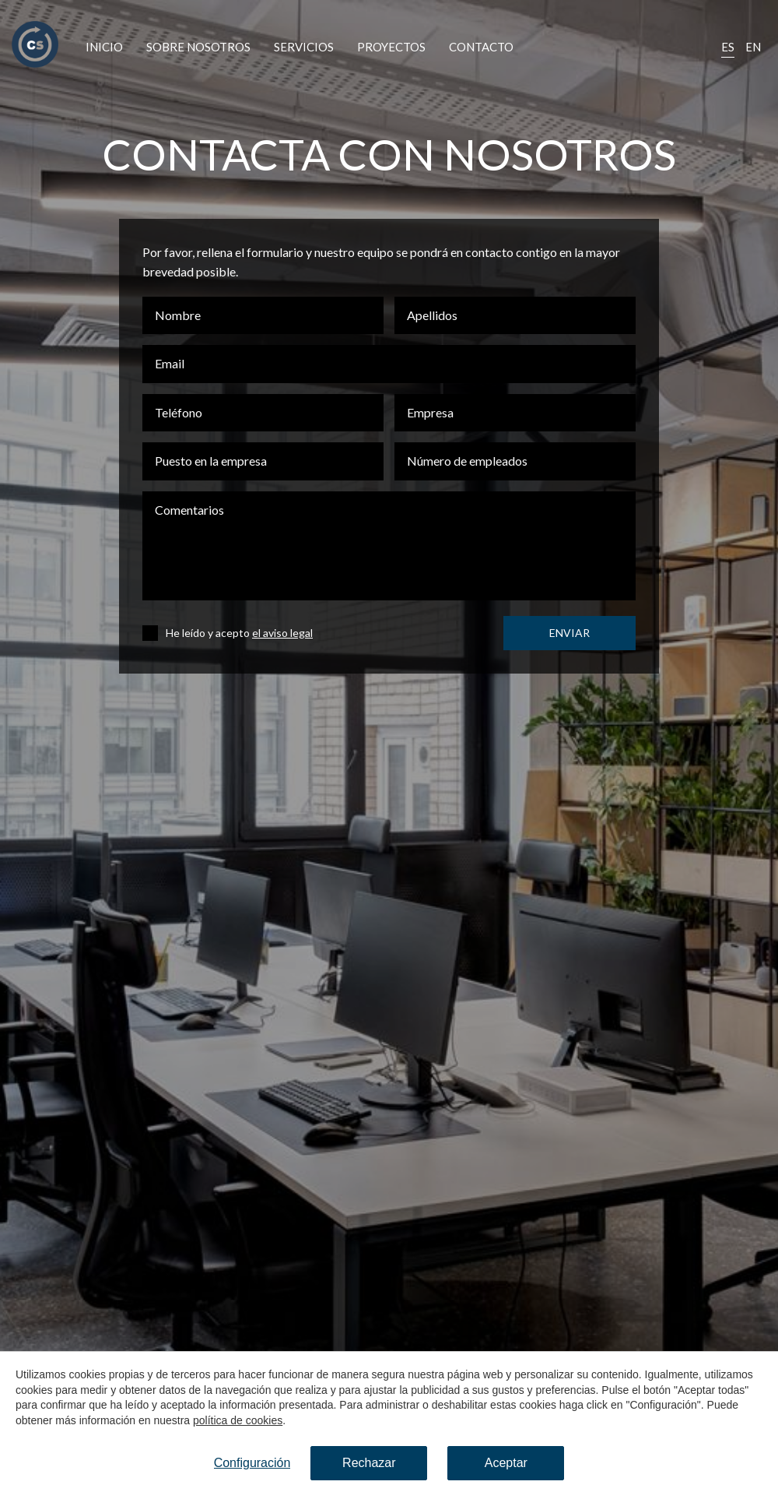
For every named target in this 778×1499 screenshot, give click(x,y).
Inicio (104, 47)
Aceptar (506, 1462)
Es (727, 47)
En (753, 47)
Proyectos (391, 47)
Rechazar (368, 1462)
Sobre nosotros (198, 47)
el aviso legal (282, 632)
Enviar (569, 632)
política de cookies (237, 1420)
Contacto (481, 47)
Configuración (252, 1462)
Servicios (304, 47)
